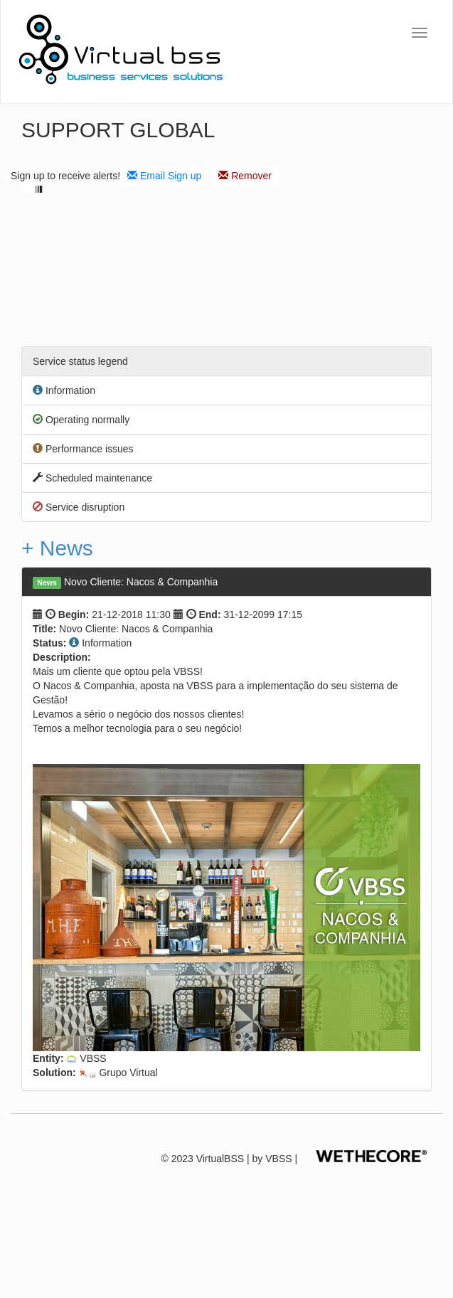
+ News (57, 548)
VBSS (278, 1158)
